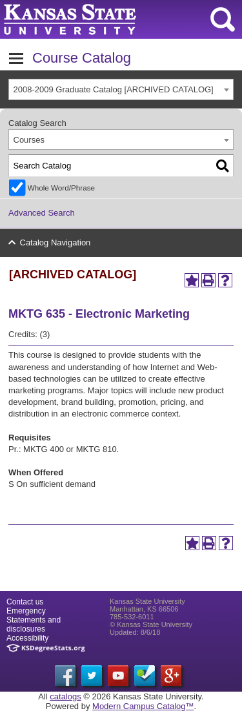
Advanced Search (41, 213)
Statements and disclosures (33, 624)
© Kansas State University (151, 624)
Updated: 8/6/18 (135, 632)
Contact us (24, 601)
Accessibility (27, 638)
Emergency (26, 610)
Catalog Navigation (55, 242)
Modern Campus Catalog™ (143, 706)
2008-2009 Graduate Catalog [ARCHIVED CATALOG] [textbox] (114, 89)
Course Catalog (81, 58)
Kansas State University (118, 19)
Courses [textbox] (29, 140)
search (223, 19)
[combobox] (121, 89)
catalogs (65, 696)
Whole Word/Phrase (61, 187)
